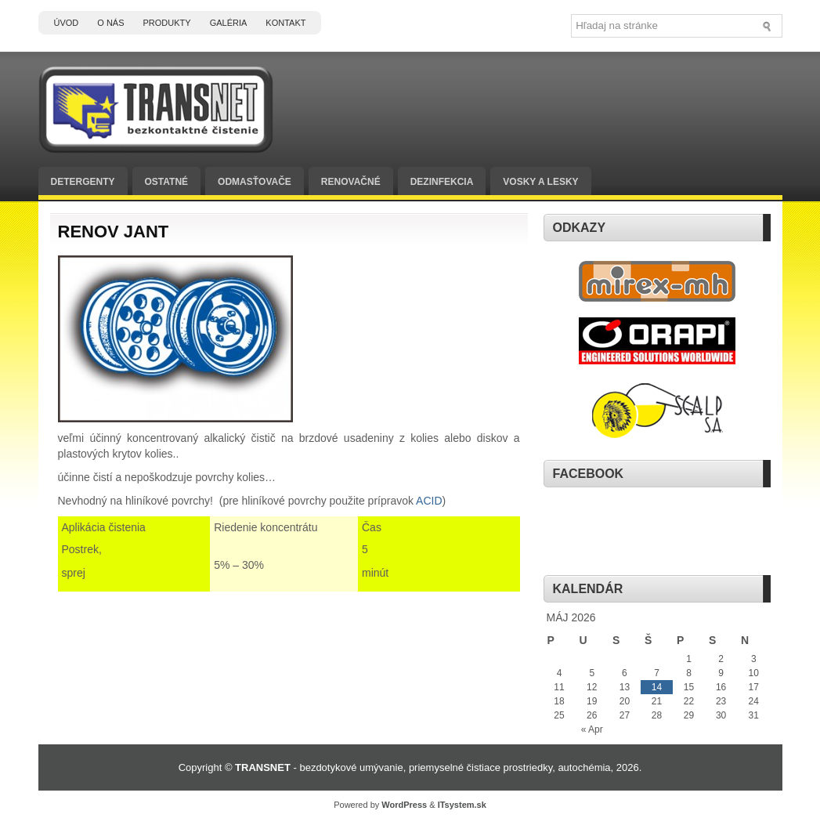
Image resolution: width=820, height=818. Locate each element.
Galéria (228, 22)
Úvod (66, 22)
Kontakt (285, 22)
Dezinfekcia (442, 181)
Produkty (167, 22)
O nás (110, 22)
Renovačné (351, 181)
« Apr (592, 729)
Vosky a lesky (540, 181)
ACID (429, 500)
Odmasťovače (254, 181)
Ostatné (167, 181)
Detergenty (83, 181)
